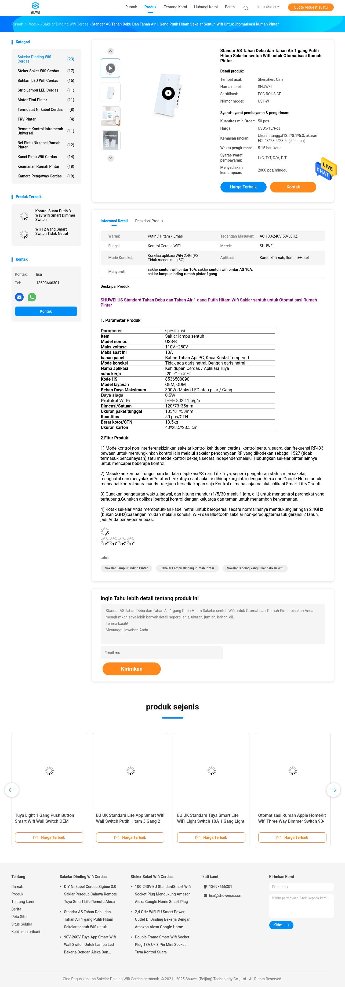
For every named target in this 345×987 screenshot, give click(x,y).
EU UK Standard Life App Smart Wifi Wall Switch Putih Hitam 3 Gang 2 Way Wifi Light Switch (130, 821)
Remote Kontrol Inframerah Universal (46, 131)
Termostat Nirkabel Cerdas (46, 109)
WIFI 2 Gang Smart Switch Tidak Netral (51, 231)
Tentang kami (23, 901)
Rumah (17, 886)
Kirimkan (132, 669)
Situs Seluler (22, 924)
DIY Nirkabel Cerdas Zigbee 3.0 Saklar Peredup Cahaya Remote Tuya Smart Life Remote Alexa (90, 894)
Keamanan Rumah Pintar (46, 166)
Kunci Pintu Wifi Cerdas (46, 156)
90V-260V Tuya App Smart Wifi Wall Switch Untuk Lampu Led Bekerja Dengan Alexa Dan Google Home (90, 945)
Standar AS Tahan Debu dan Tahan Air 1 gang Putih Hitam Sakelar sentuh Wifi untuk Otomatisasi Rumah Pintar (88, 920)
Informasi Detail (114, 221)
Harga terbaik (243, 187)
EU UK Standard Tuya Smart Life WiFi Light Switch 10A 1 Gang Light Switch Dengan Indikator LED (211, 821)
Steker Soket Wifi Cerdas (46, 71)
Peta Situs (20, 917)
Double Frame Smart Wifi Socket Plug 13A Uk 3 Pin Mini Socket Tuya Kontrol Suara (162, 944)
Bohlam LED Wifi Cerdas (46, 80)
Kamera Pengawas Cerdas (46, 176)
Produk (17, 894)
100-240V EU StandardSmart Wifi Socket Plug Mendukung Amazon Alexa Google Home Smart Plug (163, 894)
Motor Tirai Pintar (46, 100)
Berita (16, 909)
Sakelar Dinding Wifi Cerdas (46, 59)
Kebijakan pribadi (26, 932)
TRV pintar (46, 119)
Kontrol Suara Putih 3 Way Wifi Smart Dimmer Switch (55, 215)
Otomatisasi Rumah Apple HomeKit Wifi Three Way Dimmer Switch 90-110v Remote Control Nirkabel (292, 821)
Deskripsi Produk (149, 221)
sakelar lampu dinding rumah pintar (187, 568)
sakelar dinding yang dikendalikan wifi (255, 568)
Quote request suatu (311, 7)
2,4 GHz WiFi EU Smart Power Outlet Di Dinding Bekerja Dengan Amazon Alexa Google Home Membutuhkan (163, 920)
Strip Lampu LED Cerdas (46, 90)
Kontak (46, 311)
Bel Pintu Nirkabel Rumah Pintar (46, 145)
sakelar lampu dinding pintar (126, 568)
